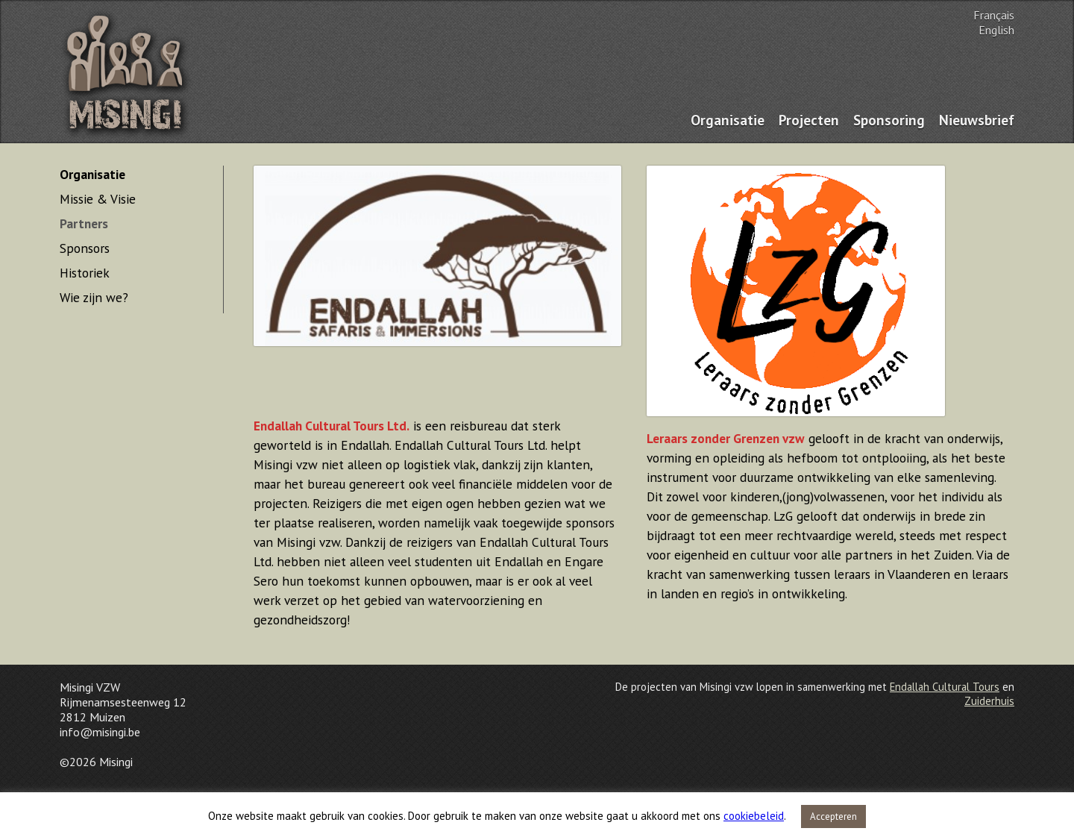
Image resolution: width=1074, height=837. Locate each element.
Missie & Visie (98, 198)
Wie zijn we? (94, 297)
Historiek (85, 272)
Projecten (809, 119)
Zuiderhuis (989, 701)
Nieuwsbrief (976, 119)
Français (993, 14)
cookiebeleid (753, 816)
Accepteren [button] (833, 816)
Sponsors (85, 248)
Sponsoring (889, 119)
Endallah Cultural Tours (944, 687)
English (996, 29)
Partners (84, 223)
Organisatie (727, 119)
